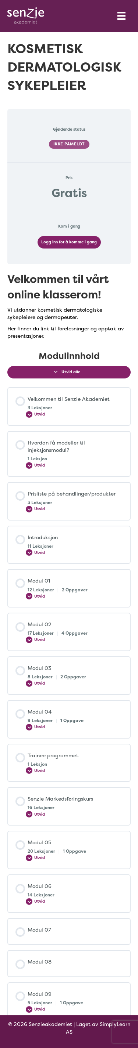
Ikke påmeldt (69, 144)
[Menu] (121, 16)
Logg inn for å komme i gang (69, 241)
